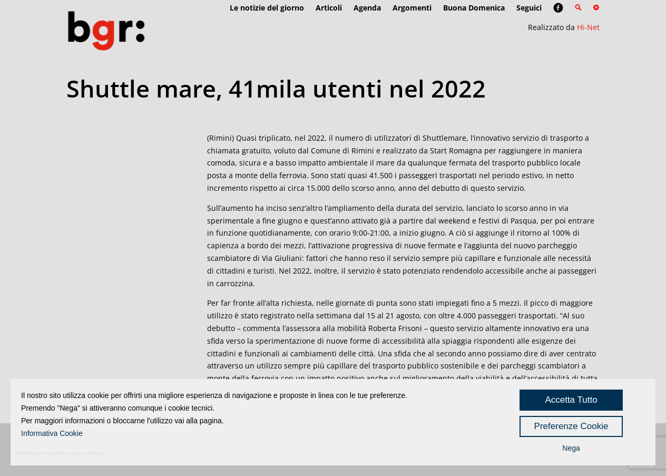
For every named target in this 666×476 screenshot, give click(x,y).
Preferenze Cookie (571, 426)
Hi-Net (588, 27)
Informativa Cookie (52, 433)
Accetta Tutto (571, 400)
